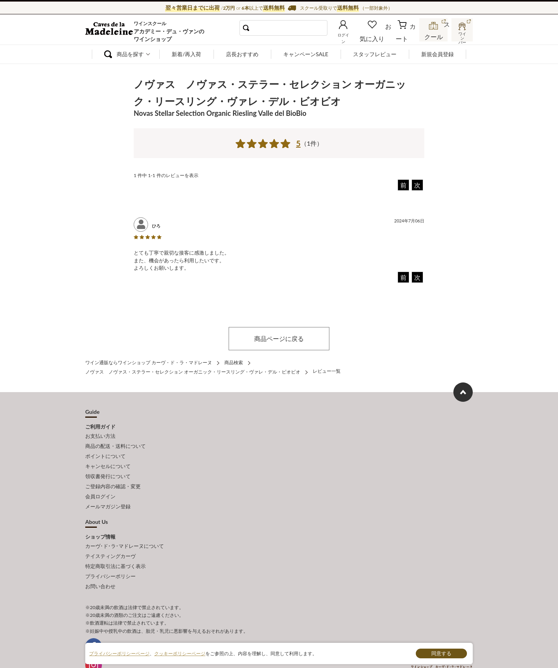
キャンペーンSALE (305, 54)
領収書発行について (108, 466)
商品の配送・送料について (115, 441)
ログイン (355, 36)
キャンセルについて (108, 458)
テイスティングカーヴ (110, 538)
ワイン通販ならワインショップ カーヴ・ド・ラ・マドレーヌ (111, 31)
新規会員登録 (437, 54)
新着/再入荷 (186, 54)
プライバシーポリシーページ (119, 653)
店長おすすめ (242, 54)
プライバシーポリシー (110, 556)
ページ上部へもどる (463, 389)
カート (407, 36)
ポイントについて (105, 449)
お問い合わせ (100, 564)
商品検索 (233, 362)
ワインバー (461, 36)
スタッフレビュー (374, 54)
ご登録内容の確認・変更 (113, 475)
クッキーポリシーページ (179, 653)
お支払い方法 (100, 432)
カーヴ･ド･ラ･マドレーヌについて (124, 530)
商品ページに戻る (279, 338)
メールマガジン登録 (108, 492)
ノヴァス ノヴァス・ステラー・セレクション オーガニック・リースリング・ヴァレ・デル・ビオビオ (192, 369)
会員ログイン (100, 483)
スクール (434, 36)
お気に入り (382, 36)
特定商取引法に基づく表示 (115, 547)
